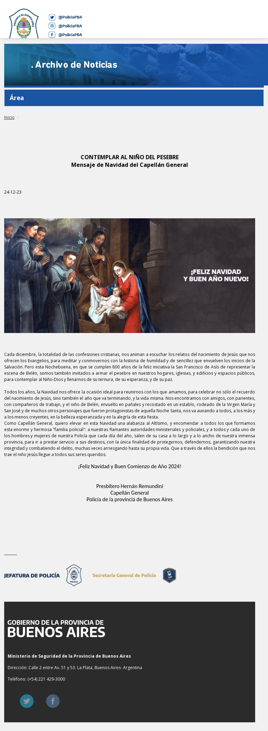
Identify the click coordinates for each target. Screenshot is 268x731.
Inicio (9, 117)
